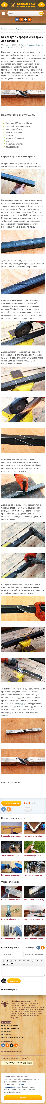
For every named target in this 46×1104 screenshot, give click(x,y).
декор (22, 704)
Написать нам (6, 1034)
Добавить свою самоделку (10, 1025)
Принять (23, 1098)
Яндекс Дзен (6, 1022)
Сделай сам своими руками (24, 5)
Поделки (31, 45)
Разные (23, 45)
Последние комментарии (10, 1028)
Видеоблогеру (6, 1031)
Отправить (14, 981)
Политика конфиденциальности (12, 1037)
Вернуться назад (11, 803)
